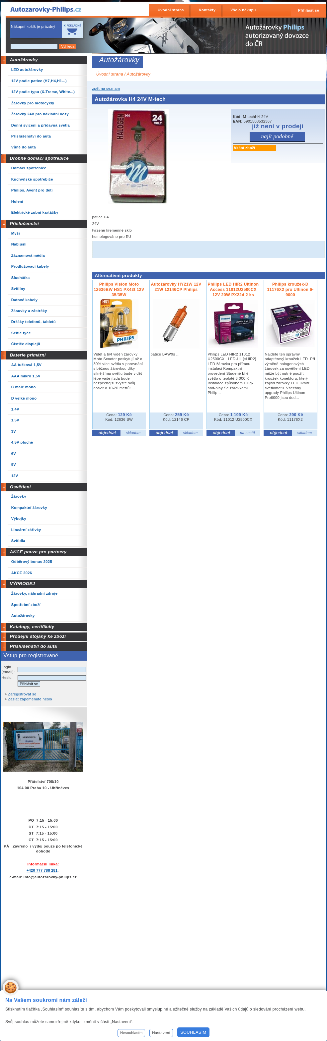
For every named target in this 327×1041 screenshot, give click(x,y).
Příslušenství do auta (33, 646)
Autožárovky (24, 59)
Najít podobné (277, 136)
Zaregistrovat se (22, 694)
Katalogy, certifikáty (32, 626)
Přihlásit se (308, 10)
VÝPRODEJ (22, 583)
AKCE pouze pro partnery (38, 551)
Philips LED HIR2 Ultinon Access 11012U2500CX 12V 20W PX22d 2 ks (233, 289)
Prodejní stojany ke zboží (38, 636)
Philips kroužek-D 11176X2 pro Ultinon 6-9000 (290, 289)
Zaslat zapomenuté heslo (30, 699)
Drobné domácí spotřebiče (39, 158)
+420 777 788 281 (42, 870)
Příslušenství (24, 223)
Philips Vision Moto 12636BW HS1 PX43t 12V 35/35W (119, 289)
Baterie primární (27, 355)
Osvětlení (20, 486)
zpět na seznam (106, 88)
